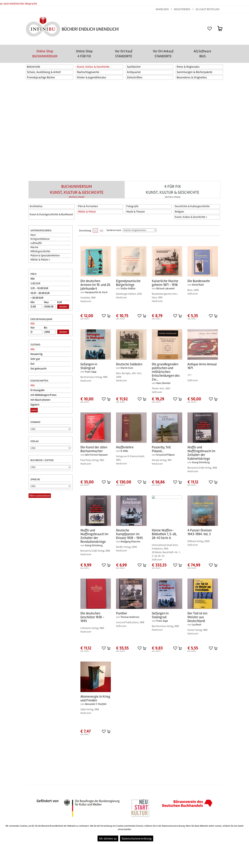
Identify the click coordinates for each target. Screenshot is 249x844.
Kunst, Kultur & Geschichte (93, 67)
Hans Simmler (163, 383)
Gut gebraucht (38, 368)
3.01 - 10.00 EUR (39, 288)
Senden (63, 306)
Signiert (34, 404)
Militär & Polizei (87, 211)
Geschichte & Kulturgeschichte (192, 206)
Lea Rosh (196, 624)
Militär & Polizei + (40, 259)
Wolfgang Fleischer (130, 541)
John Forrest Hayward (96, 454)
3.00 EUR (35, 283)
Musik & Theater (135, 211)
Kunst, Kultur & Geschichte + (191, 217)
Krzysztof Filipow (165, 454)
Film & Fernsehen (88, 206)
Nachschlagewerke (88, 72)
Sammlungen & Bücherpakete (194, 72)
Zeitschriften (134, 77)
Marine (34, 247)
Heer (33, 235)
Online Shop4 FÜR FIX (84, 53)
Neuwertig (36, 354)
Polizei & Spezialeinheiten (45, 255)
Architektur (36, 206)
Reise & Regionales (188, 67)
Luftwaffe (36, 243)
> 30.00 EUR (36, 298)
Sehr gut (35, 359)
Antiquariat (134, 72)
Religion (179, 211)
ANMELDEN (162, 9)
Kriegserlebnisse (40, 239)
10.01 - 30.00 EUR (40, 293)
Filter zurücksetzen (39, 495)
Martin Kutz (127, 367)
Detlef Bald (198, 284)
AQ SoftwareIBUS (202, 53)
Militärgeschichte (40, 251)
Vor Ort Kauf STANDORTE (123, 53)
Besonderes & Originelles (192, 77)
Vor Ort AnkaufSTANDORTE (163, 53)
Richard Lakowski (165, 288)
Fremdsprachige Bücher (41, 77)
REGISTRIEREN (182, 9)
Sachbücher (134, 67)
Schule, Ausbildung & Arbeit (44, 72)
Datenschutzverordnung (136, 838)
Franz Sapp (90, 371)
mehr (34, 410)
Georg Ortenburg (201, 462)
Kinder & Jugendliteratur (91, 77)
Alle (32, 278)
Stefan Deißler (128, 288)
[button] (103, 316)
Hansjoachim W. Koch (96, 292)
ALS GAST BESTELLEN (207, 9)
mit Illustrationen (40, 400)
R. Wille (124, 450)
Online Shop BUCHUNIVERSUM (44, 53)
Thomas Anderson (130, 617)
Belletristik (33, 67)
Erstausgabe (37, 390)
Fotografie (132, 206)
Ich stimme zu (108, 838)
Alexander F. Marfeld (95, 704)
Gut (32, 363)
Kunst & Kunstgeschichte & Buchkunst (51, 214)
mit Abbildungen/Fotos (43, 395)
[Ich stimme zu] (244, 833)
